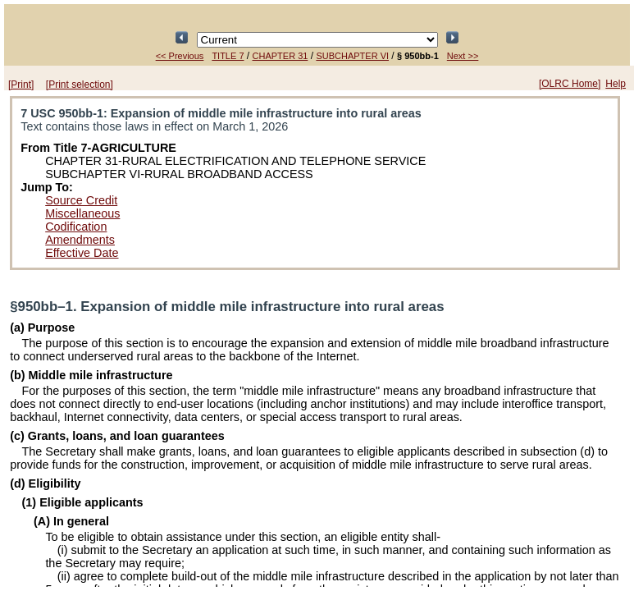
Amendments (80, 239)
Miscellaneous (82, 213)
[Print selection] (79, 84)
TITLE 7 (228, 56)
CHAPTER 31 (280, 56)
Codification (76, 226)
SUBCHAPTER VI (352, 56)
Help (615, 83)
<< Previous (180, 56)
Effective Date (81, 252)
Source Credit (81, 200)
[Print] (21, 84)
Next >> (463, 56)
